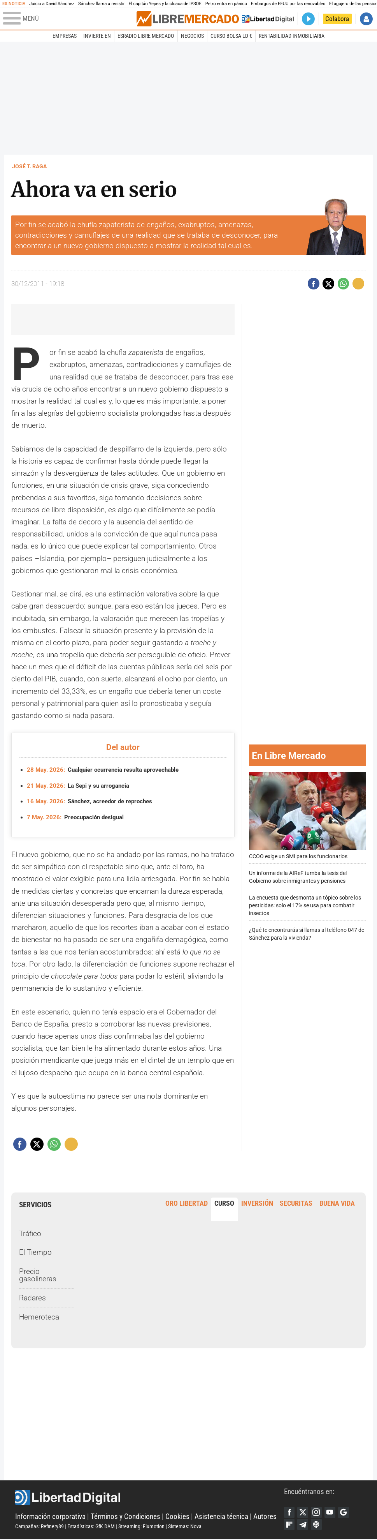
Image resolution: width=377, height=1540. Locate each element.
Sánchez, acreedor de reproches (93, 801)
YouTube (331, 1512)
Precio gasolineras (37, 1275)
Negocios (192, 36)
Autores (265, 1516)
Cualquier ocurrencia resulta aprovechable (107, 769)
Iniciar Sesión (366, 18)
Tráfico (30, 1233)
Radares (32, 1297)
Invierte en (97, 36)
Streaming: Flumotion (141, 1527)
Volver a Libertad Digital (268, 18)
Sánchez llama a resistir (101, 3)
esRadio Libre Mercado (145, 36)
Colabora (337, 19)
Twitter (303, 1512)
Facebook (289, 1512)
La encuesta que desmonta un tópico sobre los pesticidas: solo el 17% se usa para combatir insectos (305, 905)
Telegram (303, 1525)
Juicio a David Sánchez (51, 3)
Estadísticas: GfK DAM (91, 1527)
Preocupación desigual (78, 817)
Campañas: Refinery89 (39, 1527)
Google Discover (345, 1512)
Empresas (65, 36)
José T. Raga (29, 166)
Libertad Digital (149, 1498)
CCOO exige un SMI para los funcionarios (307, 816)
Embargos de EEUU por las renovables (288, 3)
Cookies (177, 1516)
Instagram (317, 1512)
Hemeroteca (39, 1316)
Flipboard (289, 1525)
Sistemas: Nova (185, 1527)
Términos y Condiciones (125, 1516)
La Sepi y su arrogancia (81, 785)
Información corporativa (50, 1516)
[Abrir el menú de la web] (69, 19)
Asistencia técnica (221, 1516)
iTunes (317, 1525)
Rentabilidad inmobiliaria (291, 36)
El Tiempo (35, 1252)
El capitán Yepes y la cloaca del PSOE (165, 3)
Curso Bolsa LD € (231, 36)
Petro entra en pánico (226, 3)
